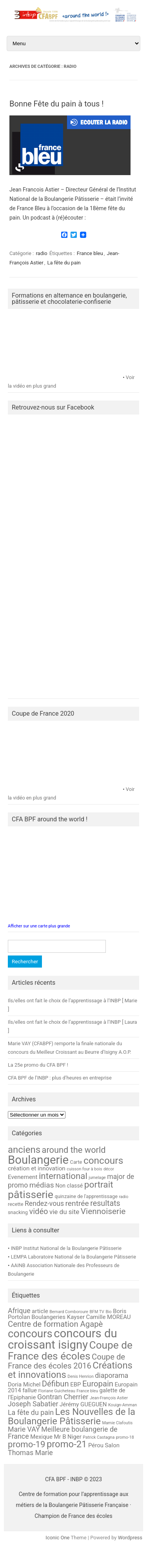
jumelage (97, 1177)
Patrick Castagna (98, 1437)
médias (41, 1185)
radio (41, 253)
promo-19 (26, 1444)
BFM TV (96, 1311)
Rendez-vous (44, 1203)
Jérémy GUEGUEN (83, 1404)
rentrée (77, 1203)
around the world (74, 1150)
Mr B (60, 1436)
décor (108, 1169)
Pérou (95, 1445)
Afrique (19, 1310)
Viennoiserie (103, 1211)
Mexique (41, 1436)
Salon (112, 1445)
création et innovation (36, 1168)
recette (16, 1204)
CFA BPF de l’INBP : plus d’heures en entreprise (60, 1078)
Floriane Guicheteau (56, 1390)
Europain (97, 1383)
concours (103, 1160)
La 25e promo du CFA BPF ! (38, 1065)
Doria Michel (24, 1384)
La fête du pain (63, 263)
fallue (29, 1390)
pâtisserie (30, 1194)
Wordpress (130, 1537)
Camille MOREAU (108, 1317)
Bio (108, 1311)
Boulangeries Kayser (58, 1317)
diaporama (111, 1375)
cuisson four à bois (84, 1169)
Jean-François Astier (109, 1397)
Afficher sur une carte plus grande (39, 926)
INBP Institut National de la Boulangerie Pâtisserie (66, 1248)
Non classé (69, 1185)
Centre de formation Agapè (55, 1324)
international (63, 1176)
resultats (105, 1203)
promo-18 (125, 1437)
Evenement (22, 1177)
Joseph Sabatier (33, 1404)
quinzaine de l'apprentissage (85, 1196)
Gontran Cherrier (62, 1397)
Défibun (55, 1383)
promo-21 (67, 1444)
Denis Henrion (80, 1376)
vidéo (38, 1211)
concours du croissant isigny (62, 1339)
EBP (75, 1384)
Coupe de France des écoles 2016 (66, 1361)
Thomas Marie (30, 1452)
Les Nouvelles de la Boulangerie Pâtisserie (71, 1416)
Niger (74, 1436)
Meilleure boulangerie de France (62, 1432)
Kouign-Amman (122, 1405)
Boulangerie (38, 1159)
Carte (76, 1162)
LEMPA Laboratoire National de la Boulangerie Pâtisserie (73, 1257)
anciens (24, 1149)
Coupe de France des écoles (70, 1350)
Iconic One (57, 1537)
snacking (18, 1212)
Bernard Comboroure (68, 1311)
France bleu (90, 253)
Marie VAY (24, 1429)
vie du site (64, 1212)
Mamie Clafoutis (117, 1422)
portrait (98, 1184)
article (40, 1311)
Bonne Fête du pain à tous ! (56, 103)
